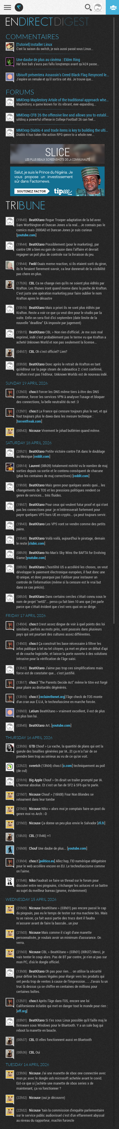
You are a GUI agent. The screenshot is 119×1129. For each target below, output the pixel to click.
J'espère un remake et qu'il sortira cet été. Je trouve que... (54, 79)
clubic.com (36, 543)
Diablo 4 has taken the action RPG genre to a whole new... (55, 134)
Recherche (88, 7)
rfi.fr (101, 822)
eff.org (22, 1010)
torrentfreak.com (29, 421)
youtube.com (26, 234)
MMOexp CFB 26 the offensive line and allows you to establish (62, 115)
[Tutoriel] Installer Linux (34, 44)
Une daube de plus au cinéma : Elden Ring (48, 59)
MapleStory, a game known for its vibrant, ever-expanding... (56, 104)
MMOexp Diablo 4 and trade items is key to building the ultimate (62, 130)
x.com (67, 765)
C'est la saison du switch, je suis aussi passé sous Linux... (54, 49)
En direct (29, 21)
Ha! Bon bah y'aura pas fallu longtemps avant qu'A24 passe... (57, 64)
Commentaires (32, 36)
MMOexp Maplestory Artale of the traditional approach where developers (62, 100)
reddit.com (41, 456)
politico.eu (46, 860)
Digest (71, 21)
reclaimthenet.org (52, 696)
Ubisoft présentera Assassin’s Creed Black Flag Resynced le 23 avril (62, 75)
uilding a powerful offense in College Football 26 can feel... (56, 119)
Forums (20, 92)
